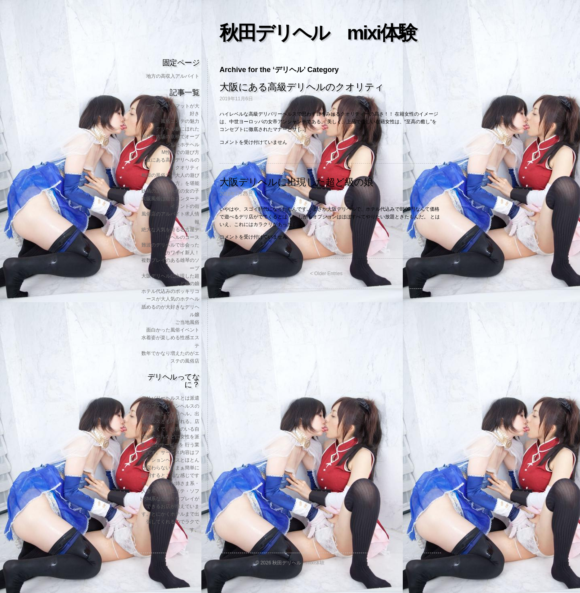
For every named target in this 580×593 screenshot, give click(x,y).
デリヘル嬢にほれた (177, 129)
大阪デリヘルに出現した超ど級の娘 (296, 181)
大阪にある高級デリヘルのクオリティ (302, 86)
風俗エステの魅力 (180, 121)
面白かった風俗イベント (172, 330)
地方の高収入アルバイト (172, 76)
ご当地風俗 (187, 322)
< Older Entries (326, 273)
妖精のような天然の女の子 (170, 191)
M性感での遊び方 (180, 152)
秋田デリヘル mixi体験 (318, 33)
